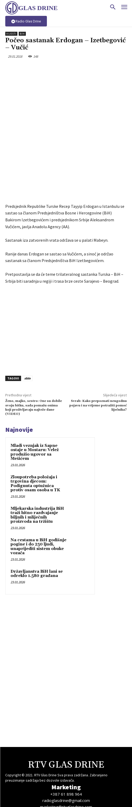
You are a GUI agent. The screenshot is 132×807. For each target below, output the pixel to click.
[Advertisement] (66, 286)
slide (27, 336)
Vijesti (11, 34)
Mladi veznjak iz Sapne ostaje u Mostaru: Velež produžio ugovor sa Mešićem (35, 410)
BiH (22, 34)
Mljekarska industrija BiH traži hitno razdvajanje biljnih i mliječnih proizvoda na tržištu (37, 473)
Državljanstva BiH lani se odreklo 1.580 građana (37, 532)
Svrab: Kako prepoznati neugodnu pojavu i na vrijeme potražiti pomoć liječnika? (98, 363)
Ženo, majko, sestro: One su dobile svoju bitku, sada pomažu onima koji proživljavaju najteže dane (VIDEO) (33, 365)
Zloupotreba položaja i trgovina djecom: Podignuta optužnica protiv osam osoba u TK (35, 442)
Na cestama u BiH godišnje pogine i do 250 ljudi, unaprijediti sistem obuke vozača (38, 505)
